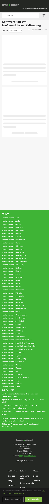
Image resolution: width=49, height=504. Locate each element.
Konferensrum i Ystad (11, 387)
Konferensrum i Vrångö (12, 384)
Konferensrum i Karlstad (12, 268)
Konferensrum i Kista (11, 274)
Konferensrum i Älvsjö (11, 218)
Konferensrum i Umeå (11, 365)
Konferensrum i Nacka (11, 299)
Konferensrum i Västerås (12, 374)
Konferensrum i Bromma (12, 227)
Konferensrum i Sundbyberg (14, 358)
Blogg (35, 476)
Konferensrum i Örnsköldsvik (14, 315)
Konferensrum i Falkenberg (13, 240)
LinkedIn (36, 480)
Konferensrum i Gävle (11, 243)
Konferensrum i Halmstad (13, 252)
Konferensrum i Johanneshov (14, 262)
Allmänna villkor (24, 477)
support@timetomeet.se (38, 8)
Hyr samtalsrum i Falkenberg (14, 408)
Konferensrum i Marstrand (13, 290)
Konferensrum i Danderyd (13, 230)
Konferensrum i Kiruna (11, 271)
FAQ (10, 480)
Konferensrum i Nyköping (13, 305)
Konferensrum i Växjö (11, 380)
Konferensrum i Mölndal (12, 293)
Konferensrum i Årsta (11, 221)
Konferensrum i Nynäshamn (14, 308)
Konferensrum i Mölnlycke (13, 296)
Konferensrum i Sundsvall (13, 362)
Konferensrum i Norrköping (13, 302)
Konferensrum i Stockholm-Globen (17, 340)
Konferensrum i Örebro (11, 312)
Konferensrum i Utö (10, 371)
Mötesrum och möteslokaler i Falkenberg (19, 405)
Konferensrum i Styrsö (11, 355)
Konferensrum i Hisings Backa (14, 258)
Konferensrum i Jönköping (13, 265)
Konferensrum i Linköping (13, 277)
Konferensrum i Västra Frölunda (15, 377)
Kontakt (11, 485)
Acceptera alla (33, 499)
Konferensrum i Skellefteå (13, 321)
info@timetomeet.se (27, 456)
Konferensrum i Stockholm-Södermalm (19, 346)
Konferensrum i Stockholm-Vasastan (17, 349)
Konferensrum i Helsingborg (14, 255)
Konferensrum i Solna (11, 334)
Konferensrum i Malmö (11, 287)
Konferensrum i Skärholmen (14, 318)
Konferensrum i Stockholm (13, 337)
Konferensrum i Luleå (11, 280)
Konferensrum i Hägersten (13, 249)
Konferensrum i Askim (11, 224)
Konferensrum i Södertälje (13, 330)
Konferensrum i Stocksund (13, 352)
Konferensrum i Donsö (11, 233)
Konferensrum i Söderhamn (14, 327)
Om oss (11, 476)
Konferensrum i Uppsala (12, 368)
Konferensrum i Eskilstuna (13, 236)
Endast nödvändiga (13, 499)
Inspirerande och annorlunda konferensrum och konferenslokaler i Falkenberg (22, 419)
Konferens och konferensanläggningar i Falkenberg (23, 411)
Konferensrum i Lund (11, 283)
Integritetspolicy (27, 483)
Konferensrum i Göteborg (12, 246)
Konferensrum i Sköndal (12, 324)
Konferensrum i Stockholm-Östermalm (18, 343)
